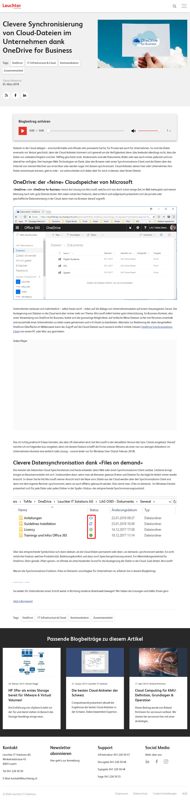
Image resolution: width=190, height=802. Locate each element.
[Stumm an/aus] (133, 131)
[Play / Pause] (23, 131)
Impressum (121, 793)
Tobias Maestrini (12, 80)
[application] (90, 386)
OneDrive (17, 63)
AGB (184, 793)
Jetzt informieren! (23, 601)
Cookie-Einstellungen (165, 793)
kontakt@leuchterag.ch (24, 778)
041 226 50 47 (122, 754)
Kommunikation (69, 63)
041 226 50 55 (112, 776)
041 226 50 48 (118, 762)
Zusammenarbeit (13, 70)
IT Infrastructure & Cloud (41, 63)
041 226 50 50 (15, 771)
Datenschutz (140, 793)
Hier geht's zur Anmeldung (65, 760)
